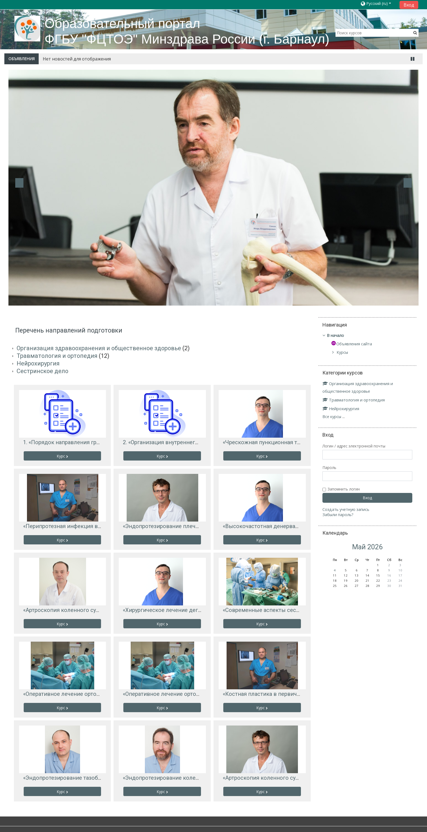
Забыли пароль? (339, 514)
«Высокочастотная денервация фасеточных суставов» (294, 526)
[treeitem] (367, 335)
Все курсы (333, 416)
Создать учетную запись (347, 509)
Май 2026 (367, 547)
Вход (409, 5)
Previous (19, 183)
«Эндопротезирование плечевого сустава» (178, 526)
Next (408, 183)
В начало (337, 335)
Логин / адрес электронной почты (355, 446)
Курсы (344, 352)
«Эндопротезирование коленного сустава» (179, 778)
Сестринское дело (42, 371)
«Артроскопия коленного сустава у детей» (78, 610)
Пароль (331, 467)
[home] (27, 28)
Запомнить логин (346, 489)
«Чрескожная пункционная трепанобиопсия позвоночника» (301, 442)
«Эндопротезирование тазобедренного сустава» (86, 778)
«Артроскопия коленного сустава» (267, 778)
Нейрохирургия (38, 363)
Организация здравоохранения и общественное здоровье (99, 348)
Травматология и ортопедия (57, 355)
